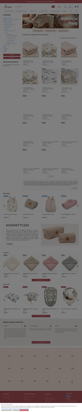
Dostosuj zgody (16, 410)
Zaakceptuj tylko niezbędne (7, 410)
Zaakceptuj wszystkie (24, 410)
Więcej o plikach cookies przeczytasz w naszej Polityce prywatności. (15, 408)
